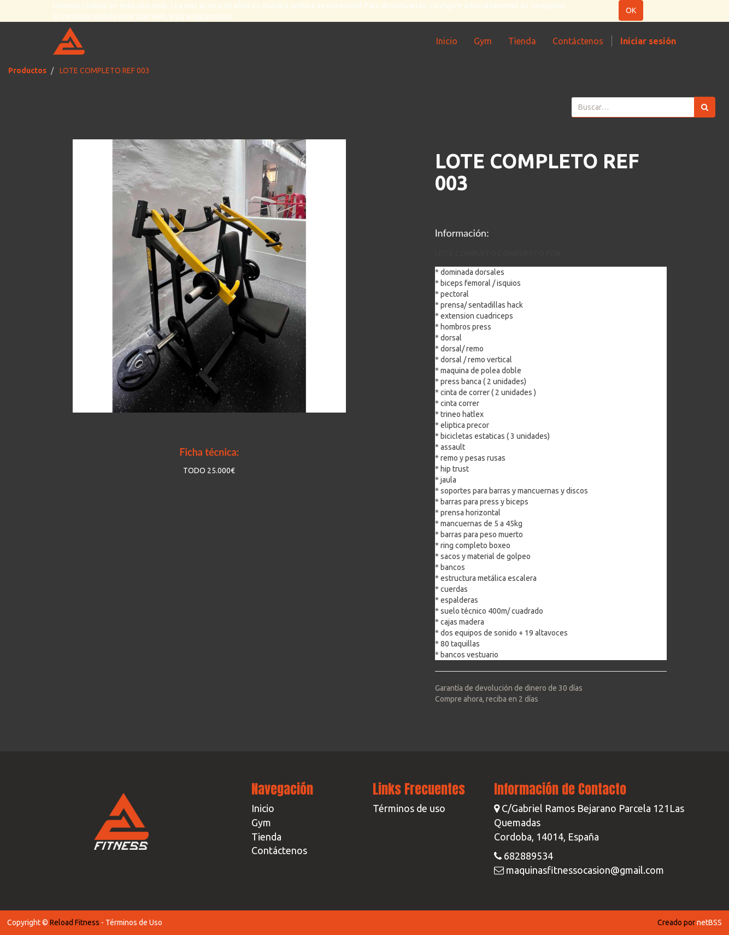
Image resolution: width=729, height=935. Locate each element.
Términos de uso (409, 808)
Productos (27, 70)
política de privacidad (325, 5)
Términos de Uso (133, 922)
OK (631, 10)
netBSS (709, 922)
